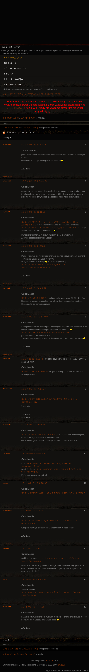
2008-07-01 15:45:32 (33, 288)
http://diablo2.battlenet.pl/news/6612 (46, 332)
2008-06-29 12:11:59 (33, 212)
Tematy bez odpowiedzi (44, 94)
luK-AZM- (6, 453)
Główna (10, 63)
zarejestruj (30, 127)
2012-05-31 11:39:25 (32, 607)
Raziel (5, 483)
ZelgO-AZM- (7, 145)
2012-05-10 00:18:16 (33, 548)
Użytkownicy (15, 68)
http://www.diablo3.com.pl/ (39, 434)
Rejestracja (13, 79)
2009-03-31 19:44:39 (33, 389)
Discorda (14, 108)
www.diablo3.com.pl (34, 371)
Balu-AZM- (7, 212)
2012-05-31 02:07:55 (33, 579)
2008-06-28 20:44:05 (34, 181)
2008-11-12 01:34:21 (32, 359)
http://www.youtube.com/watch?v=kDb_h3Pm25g (53, 493)
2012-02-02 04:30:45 (34, 483)
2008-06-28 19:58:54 (33, 145)
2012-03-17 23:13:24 (33, 510)
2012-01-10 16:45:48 (33, 453)
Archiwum (28, 118)
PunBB (49, 660)
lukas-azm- (7, 181)
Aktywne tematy (14, 94)
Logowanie (13, 84)
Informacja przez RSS (20, 132)
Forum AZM (10, 47)
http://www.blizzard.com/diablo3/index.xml (50, 228)
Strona (8, 176)
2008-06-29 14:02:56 (34, 246)
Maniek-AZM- (8, 389)
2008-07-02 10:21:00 (34, 317)
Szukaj (9, 73)
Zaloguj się (10, 127)
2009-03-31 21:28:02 (33, 424)
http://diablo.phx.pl (34, 298)
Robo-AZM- (7, 359)
